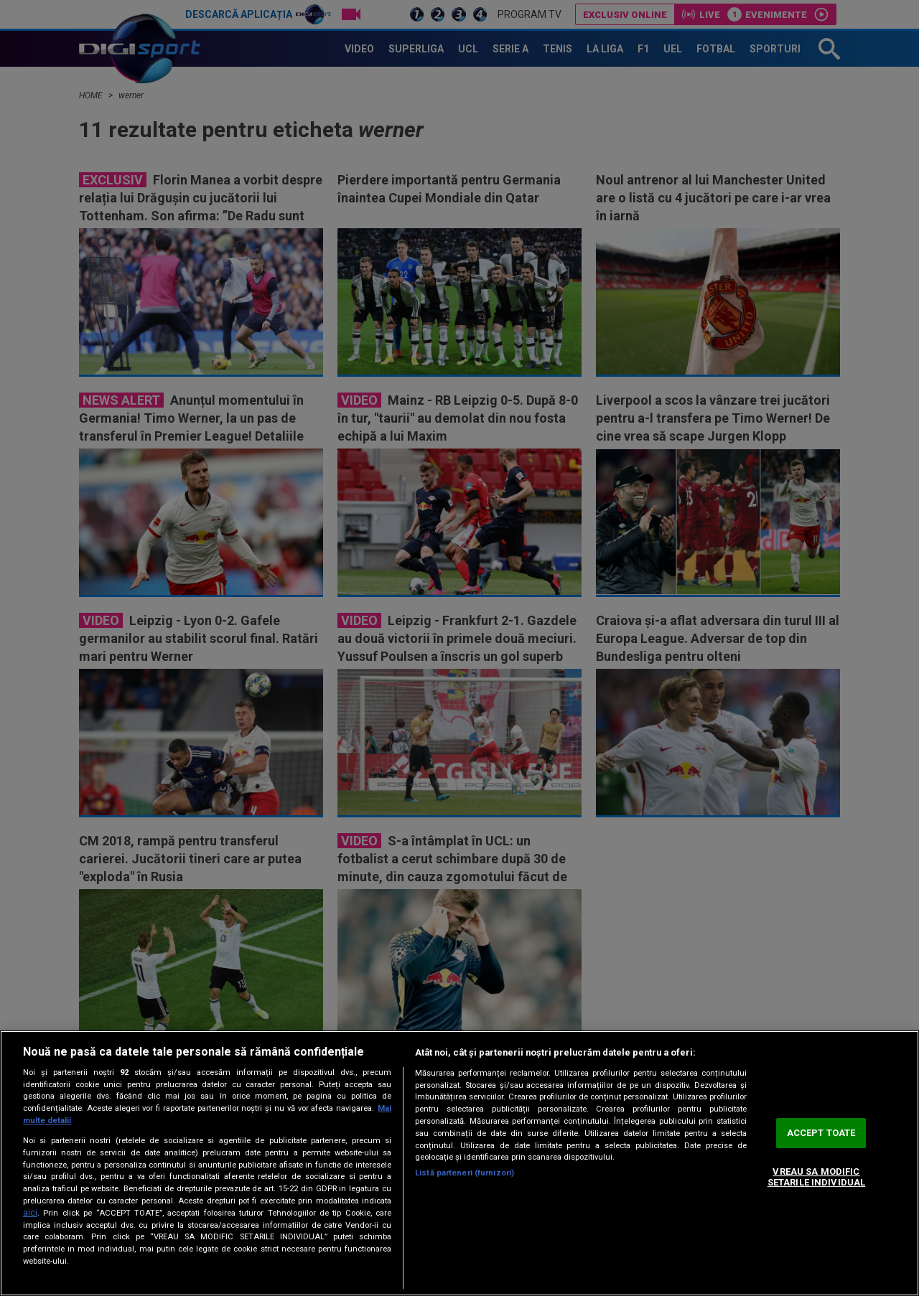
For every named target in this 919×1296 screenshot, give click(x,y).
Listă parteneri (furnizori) (464, 1173)
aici (30, 1213)
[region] (459, 1163)
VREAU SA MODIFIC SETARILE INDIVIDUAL (816, 1177)
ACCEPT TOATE (821, 1132)
